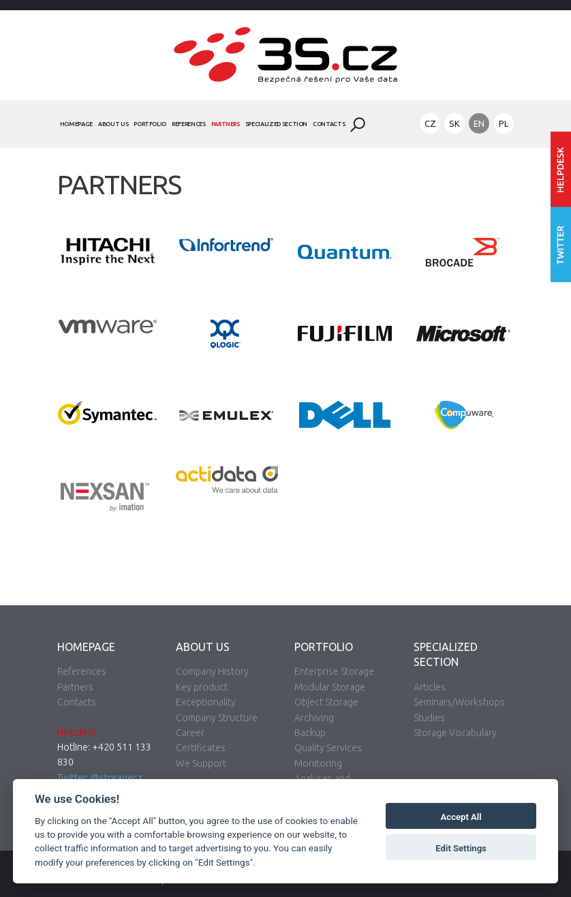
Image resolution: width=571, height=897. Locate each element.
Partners (225, 124)
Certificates (201, 747)
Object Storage (326, 702)
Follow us (561, 245)
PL (503, 123)
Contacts (329, 124)
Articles (430, 687)
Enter (561, 169)
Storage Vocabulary (455, 732)
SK (454, 123)
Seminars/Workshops (459, 702)
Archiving (314, 717)
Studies (429, 717)
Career (190, 732)
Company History (212, 671)
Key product (202, 687)
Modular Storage (329, 687)
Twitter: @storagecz (99, 777)
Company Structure (217, 717)
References (189, 124)
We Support (201, 763)
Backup (310, 732)
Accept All (461, 817)
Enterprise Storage (334, 671)
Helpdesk (77, 732)
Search (357, 124)
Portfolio (150, 124)
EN (479, 123)
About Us (113, 124)
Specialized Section (276, 124)
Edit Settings (461, 848)
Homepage (76, 124)
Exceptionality (206, 702)
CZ (430, 123)
